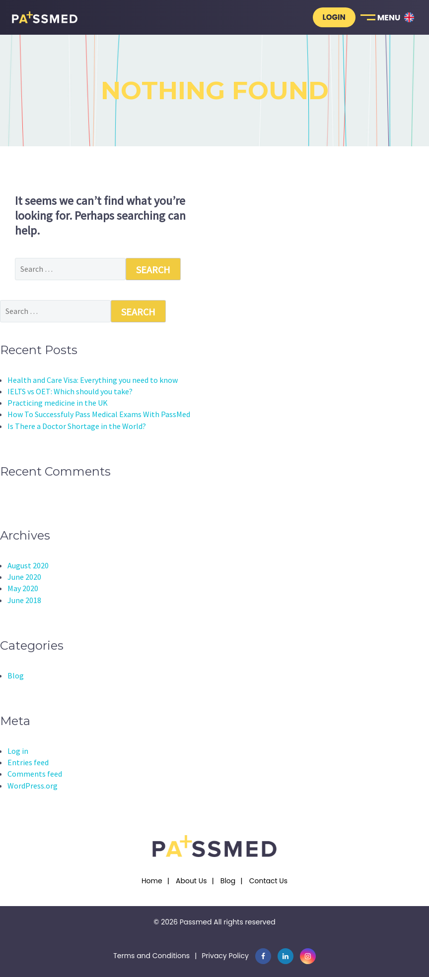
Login (334, 17)
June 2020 (24, 577)
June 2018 (24, 600)
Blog (15, 675)
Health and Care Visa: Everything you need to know (92, 380)
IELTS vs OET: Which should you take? (70, 391)
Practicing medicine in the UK (57, 403)
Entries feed (28, 762)
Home (152, 881)
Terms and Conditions (151, 956)
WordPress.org (32, 786)
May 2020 (22, 588)
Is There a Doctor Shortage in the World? (76, 426)
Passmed (196, 922)
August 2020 (28, 565)
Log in (17, 751)
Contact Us (268, 881)
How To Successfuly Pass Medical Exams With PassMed (98, 414)
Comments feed (34, 774)
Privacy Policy (225, 956)
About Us (191, 881)
